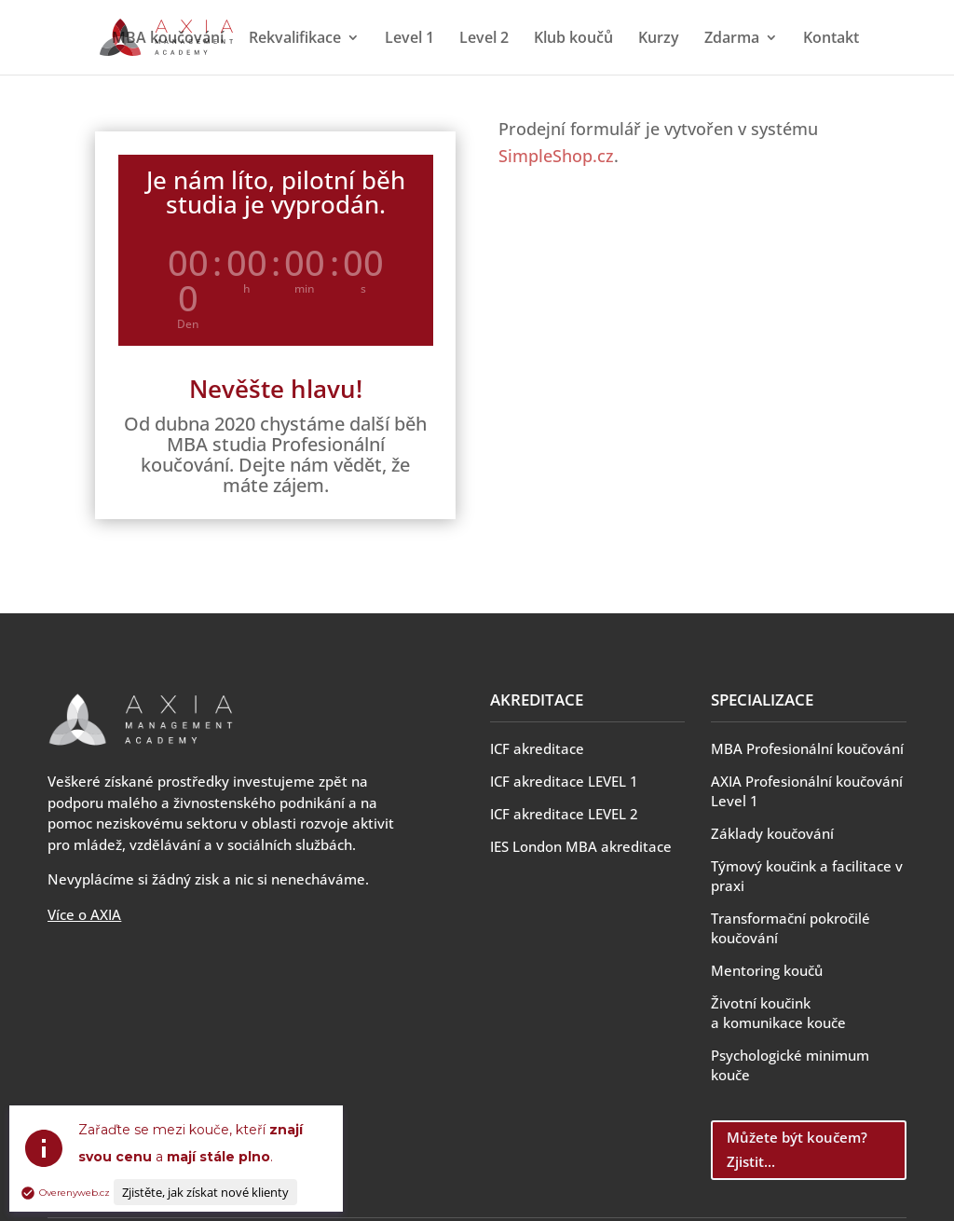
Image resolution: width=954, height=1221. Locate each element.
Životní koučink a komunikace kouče (778, 1013)
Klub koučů (573, 39)
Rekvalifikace (295, 39)
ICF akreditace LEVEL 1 (564, 781)
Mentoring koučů (767, 970)
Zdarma (731, 39)
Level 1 (409, 39)
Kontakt (831, 39)
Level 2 (484, 39)
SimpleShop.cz (556, 155)
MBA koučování (168, 39)
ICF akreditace (537, 748)
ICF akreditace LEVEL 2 (564, 813)
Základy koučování (772, 833)
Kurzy (658, 39)
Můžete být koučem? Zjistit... (797, 1149)
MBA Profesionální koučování (807, 748)
